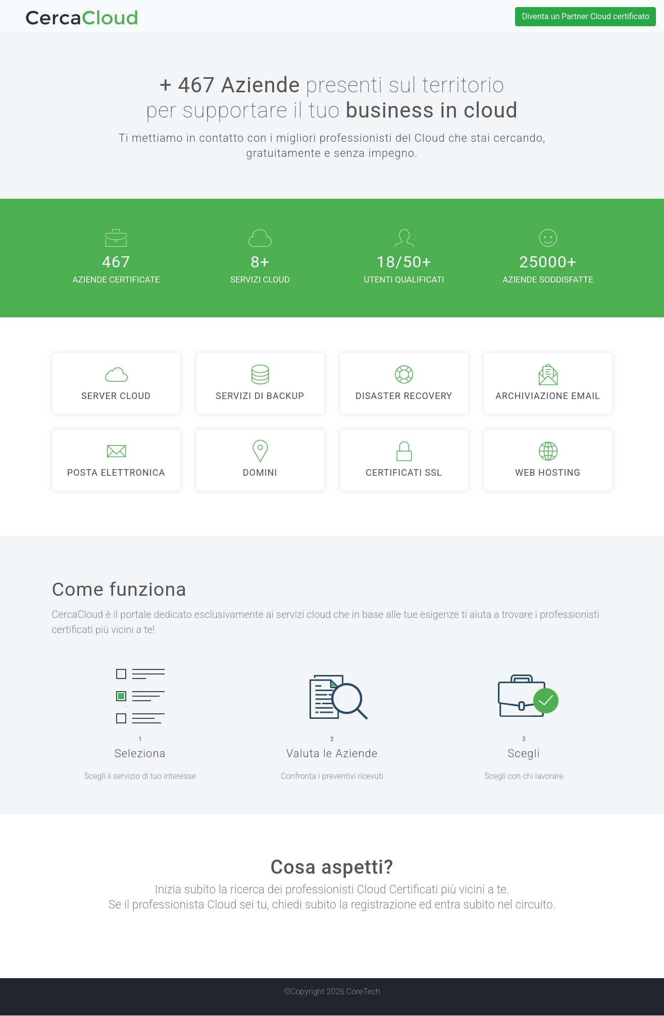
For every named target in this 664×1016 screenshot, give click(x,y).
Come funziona (120, 590)
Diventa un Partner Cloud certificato (585, 16)
